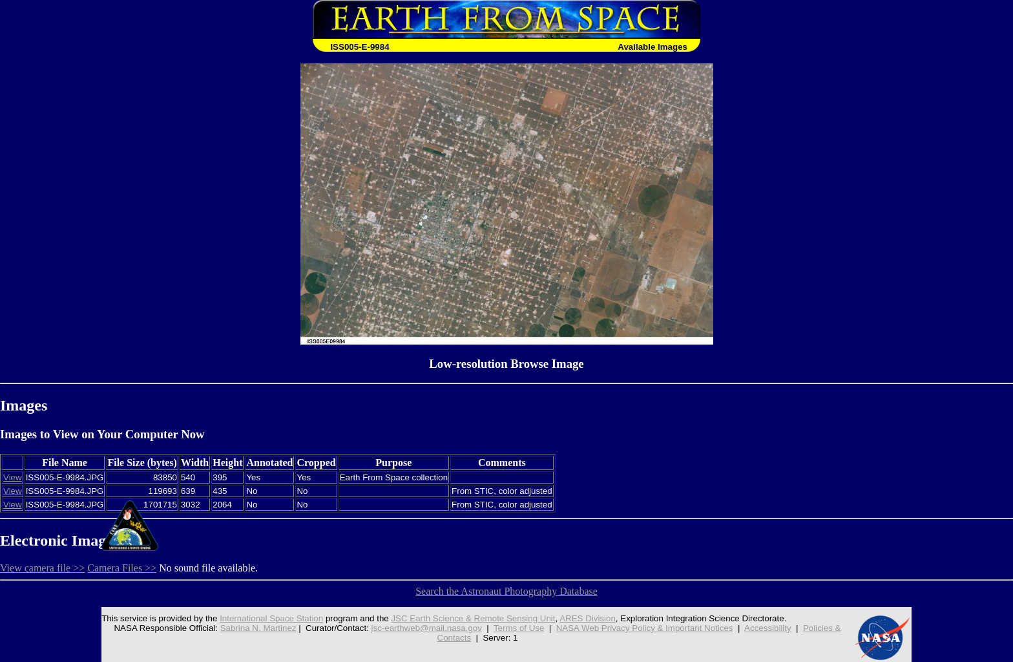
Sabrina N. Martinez (258, 628)
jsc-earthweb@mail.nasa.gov (426, 628)
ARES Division (587, 618)
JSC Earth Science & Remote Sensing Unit (473, 618)
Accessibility (767, 628)
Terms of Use (519, 628)
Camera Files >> (121, 567)
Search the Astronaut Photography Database (506, 591)
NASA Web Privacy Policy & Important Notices (644, 628)
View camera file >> (42, 567)
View (12, 477)
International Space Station (271, 618)
